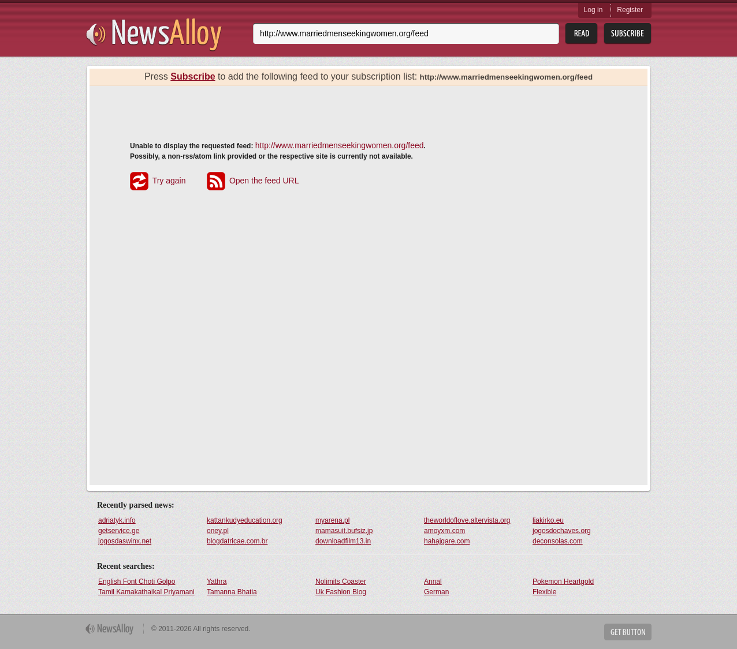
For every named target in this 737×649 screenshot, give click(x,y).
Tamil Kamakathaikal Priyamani (146, 592)
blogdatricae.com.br (237, 541)
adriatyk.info (117, 520)
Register (630, 10)
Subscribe (192, 76)
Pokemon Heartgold (563, 581)
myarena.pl (332, 520)
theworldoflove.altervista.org (467, 520)
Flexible (544, 592)
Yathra (216, 581)
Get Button (628, 632)
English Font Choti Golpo (136, 581)
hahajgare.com (447, 541)
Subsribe (628, 33)
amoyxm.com (444, 531)
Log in (593, 10)
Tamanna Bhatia (232, 592)
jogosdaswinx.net (124, 541)
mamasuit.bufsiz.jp (344, 531)
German (436, 592)
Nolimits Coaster (340, 581)
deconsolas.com (558, 541)
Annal (433, 581)
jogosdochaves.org (562, 531)
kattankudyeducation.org (244, 520)
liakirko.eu (548, 520)
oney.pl (218, 531)
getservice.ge (118, 531)
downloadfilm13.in (343, 541)
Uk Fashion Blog (340, 592)
